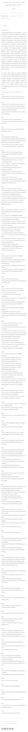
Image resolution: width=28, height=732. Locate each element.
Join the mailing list (7, 729)
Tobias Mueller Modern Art (14, 4)
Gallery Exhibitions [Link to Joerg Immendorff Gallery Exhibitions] (15, 16)
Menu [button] (14, 8)
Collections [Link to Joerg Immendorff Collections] (5, 18)
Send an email (10, 729)
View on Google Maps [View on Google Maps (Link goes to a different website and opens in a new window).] (13, 729)
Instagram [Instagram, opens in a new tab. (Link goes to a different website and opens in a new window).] (2, 729)
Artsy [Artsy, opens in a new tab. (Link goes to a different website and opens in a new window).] (5, 729)
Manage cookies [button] (5, 726)
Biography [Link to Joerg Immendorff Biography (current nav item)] (4, 16)
